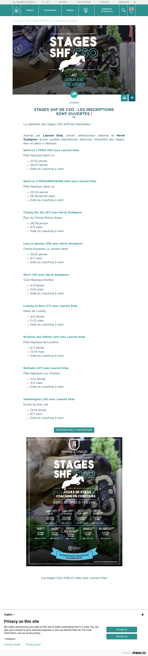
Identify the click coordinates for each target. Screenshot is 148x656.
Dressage (124, 2)
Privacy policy (33, 644)
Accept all (121, 629)
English (9, 614)
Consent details (12, 644)
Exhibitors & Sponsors (107, 10)
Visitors (30, 10)
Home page (18, 21)
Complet (104, 2)
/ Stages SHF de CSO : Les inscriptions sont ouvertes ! (55, 21)
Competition (50, 10)
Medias (70, 10)
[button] (30, 10)
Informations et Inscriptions (74, 430)
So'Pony (63, 2)
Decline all (121, 636)
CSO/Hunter (83, 2)
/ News (26, 21)
